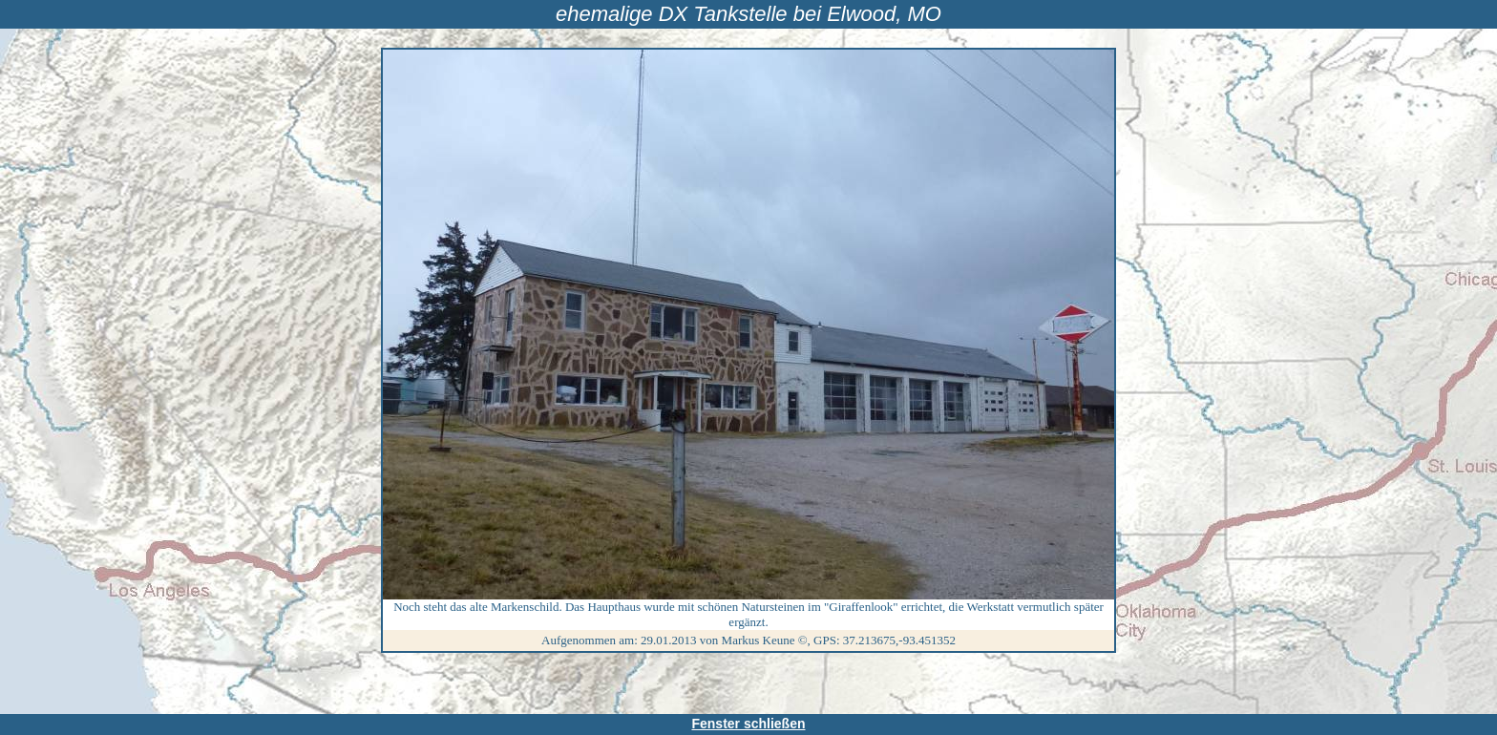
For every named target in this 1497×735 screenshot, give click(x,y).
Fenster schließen (748, 723)
